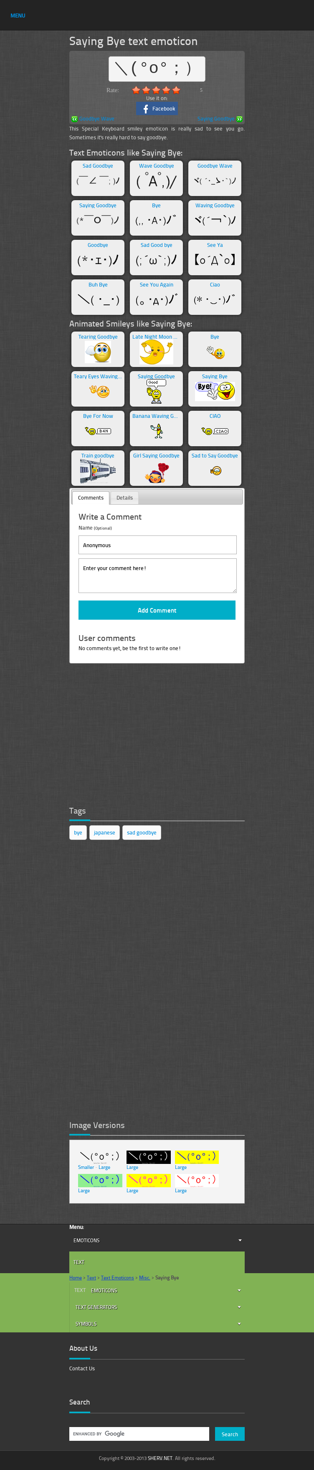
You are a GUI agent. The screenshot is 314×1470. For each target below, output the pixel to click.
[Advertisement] (132, 736)
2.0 (146, 90)
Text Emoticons (117, 1277)
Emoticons (86, 1240)
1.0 (136, 90)
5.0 (176, 90)
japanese (104, 832)
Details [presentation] (124, 497)
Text (78, 1262)
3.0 (156, 90)
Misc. (144, 1277)
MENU (17, 15)
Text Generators (96, 1307)
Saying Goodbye (220, 119)
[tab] (90, 498)
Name (95, 527)
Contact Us (82, 1368)
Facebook (157, 109)
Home (75, 1277)
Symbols (86, 1323)
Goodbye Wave (92, 119)
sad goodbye (142, 832)
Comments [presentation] (91, 497)
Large (104, 1167)
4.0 (166, 90)
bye (78, 832)
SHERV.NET (160, 1458)
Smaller (86, 1167)
